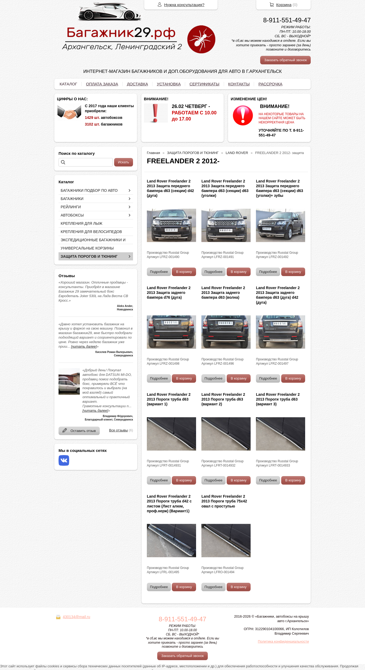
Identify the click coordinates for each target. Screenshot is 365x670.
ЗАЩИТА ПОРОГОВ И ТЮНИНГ (89, 256)
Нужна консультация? (184, 4)
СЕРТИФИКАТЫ (204, 84)
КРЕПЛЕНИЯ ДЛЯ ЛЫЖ (81, 223)
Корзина (283, 4)
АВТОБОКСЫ (72, 215)
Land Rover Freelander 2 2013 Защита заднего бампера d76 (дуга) (168, 292)
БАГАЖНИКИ (72, 199)
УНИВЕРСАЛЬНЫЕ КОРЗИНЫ (87, 248)
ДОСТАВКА (137, 84)
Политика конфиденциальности (283, 641)
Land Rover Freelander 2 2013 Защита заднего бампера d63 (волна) (223, 292)
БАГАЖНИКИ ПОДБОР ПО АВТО (89, 190)
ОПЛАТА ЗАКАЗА (102, 84)
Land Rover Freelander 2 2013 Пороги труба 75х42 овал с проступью (224, 501)
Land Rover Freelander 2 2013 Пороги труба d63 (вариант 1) (168, 399)
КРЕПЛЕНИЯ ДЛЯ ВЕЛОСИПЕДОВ (91, 232)
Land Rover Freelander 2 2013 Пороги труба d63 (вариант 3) (278, 399)
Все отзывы (118, 430)
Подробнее (159, 272)
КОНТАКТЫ (239, 84)
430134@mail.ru (76, 617)
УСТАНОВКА (169, 84)
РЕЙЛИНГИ (71, 207)
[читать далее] (84, 346)
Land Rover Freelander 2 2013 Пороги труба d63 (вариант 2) (223, 399)
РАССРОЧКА (270, 84)
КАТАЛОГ (68, 84)
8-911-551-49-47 (287, 20)
